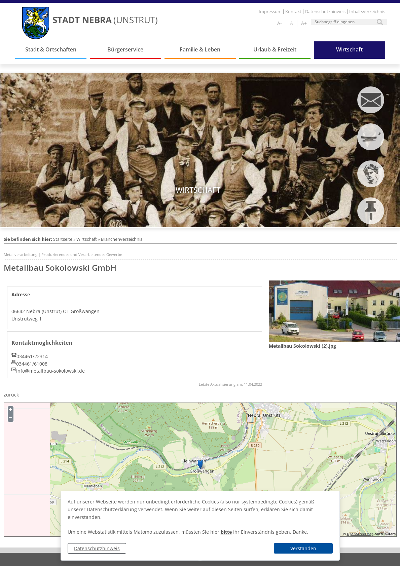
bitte (226, 532)
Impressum (270, 11)
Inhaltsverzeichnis (367, 11)
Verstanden (303, 548)
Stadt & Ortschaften (50, 49)
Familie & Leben (200, 49)
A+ (304, 23)
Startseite (62, 239)
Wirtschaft (349, 49)
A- (279, 23)
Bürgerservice (125, 49)
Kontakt (293, 11)
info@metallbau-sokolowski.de (50, 371)
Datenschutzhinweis (97, 548)
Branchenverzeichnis (121, 239)
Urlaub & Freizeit (274, 49)
